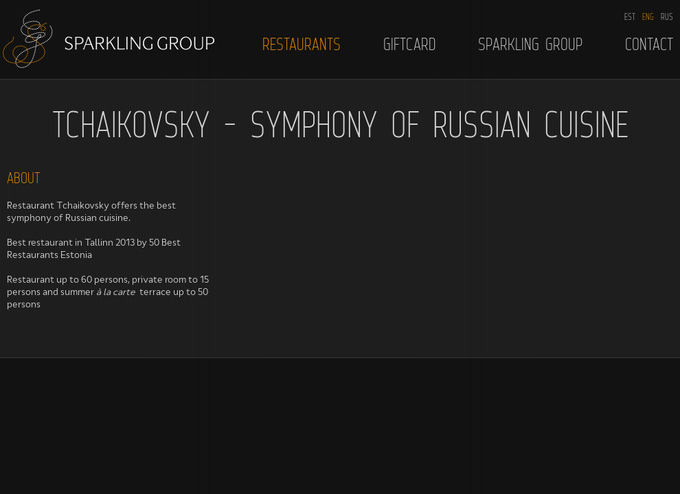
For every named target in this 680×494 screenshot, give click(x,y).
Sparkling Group (530, 44)
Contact (649, 44)
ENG (648, 16)
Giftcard (409, 44)
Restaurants (301, 44)
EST (629, 16)
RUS (667, 16)
